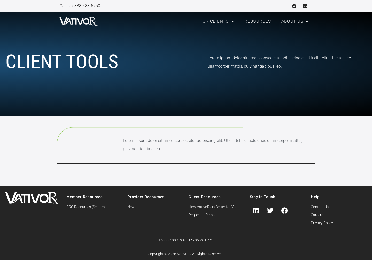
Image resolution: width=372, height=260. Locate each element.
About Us (295, 21)
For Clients (217, 21)
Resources (257, 21)
